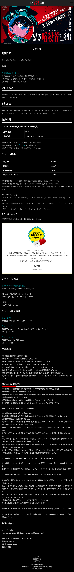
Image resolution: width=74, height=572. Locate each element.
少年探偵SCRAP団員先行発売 (13, 286)
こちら (22, 145)
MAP (17, 73)
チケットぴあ (7, 326)
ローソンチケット (9, 337)
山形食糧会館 (7, 73)
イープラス (6, 318)
